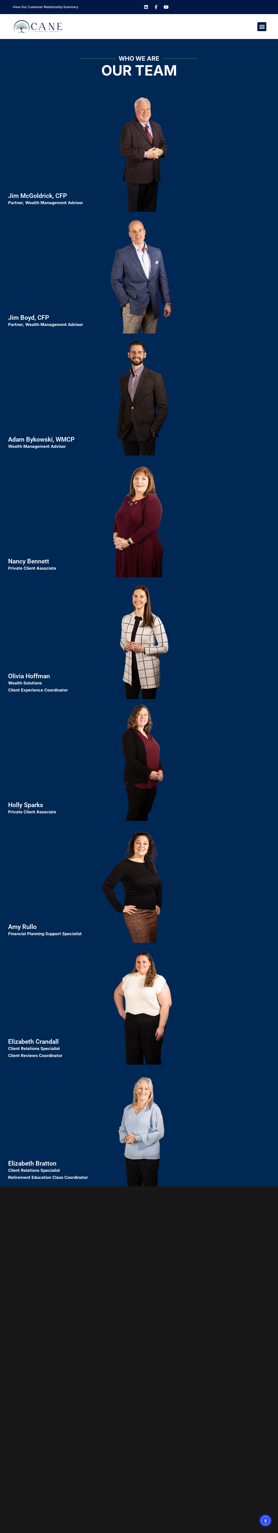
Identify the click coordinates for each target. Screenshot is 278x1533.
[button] (261, 26)
